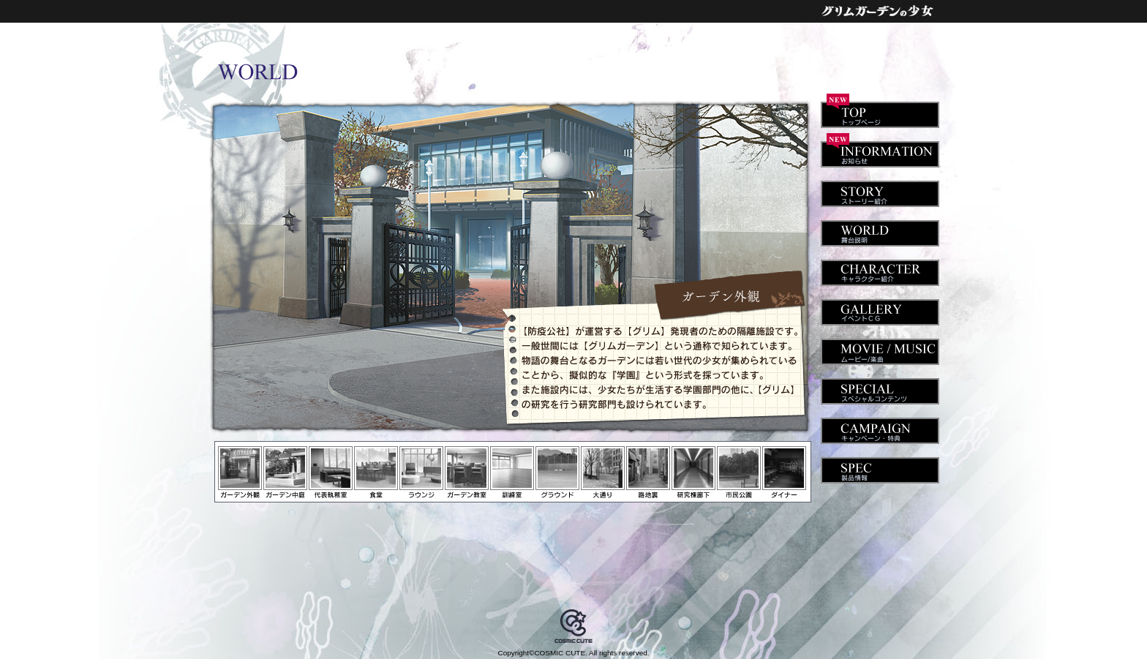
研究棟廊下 (693, 473)
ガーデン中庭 (285, 473)
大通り (603, 473)
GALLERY (878, 306)
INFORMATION (878, 148)
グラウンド (557, 473)
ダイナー (784, 473)
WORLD (878, 227)
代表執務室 (331, 473)
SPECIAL (878, 385)
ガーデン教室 (467, 473)
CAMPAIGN (878, 425)
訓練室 (512, 473)
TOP (878, 109)
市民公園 (739, 473)
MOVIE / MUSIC (878, 346)
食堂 (376, 473)
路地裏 (648, 473)
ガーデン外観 (240, 473)
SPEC (878, 464)
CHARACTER (878, 267)
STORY (878, 188)
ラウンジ (421, 473)
